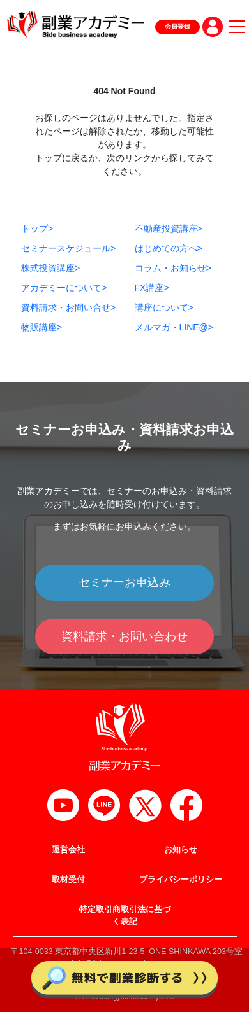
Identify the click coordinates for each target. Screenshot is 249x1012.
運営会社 (68, 849)
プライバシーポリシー (180, 879)
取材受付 (68, 879)
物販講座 (41, 327)
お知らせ (180, 849)
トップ (37, 228)
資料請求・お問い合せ (68, 307)
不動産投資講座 (168, 228)
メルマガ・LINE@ (174, 327)
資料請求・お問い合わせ (124, 636)
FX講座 (152, 288)
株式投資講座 (50, 268)
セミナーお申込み (124, 582)
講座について (164, 307)
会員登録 (177, 26)
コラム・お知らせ (173, 268)
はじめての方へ (168, 248)
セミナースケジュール (68, 248)
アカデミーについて (64, 288)
